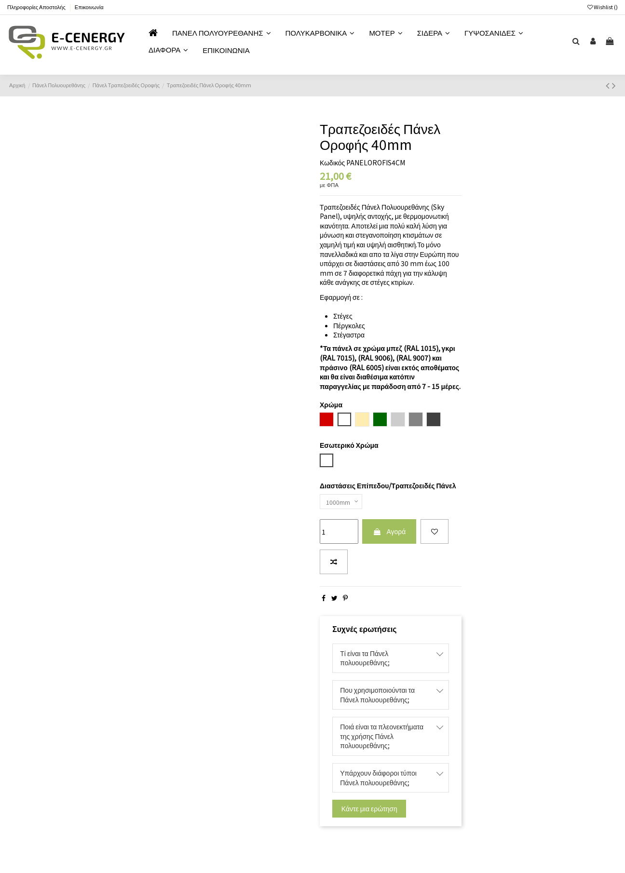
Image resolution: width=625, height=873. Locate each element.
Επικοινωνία (89, 7)
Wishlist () (602, 7)
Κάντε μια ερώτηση (369, 811)
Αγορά (389, 534)
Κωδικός (332, 162)
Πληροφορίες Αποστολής (37, 7)
